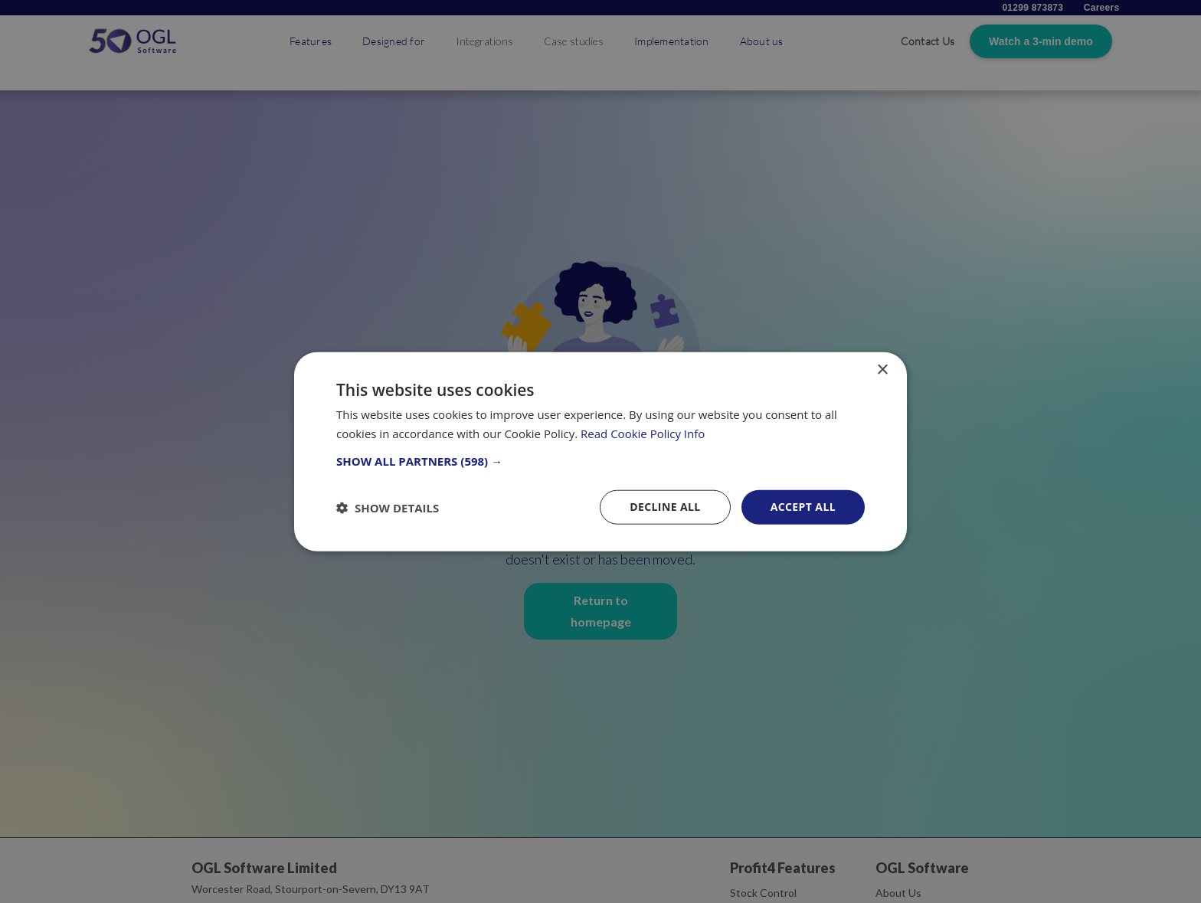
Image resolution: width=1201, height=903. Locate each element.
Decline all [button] (665, 506)
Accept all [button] (803, 506)
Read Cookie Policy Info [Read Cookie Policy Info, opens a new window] (643, 432)
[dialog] (600, 451)
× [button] (882, 369)
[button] (600, 461)
